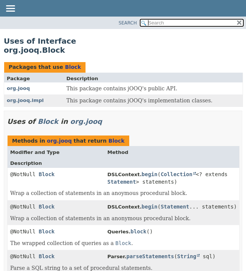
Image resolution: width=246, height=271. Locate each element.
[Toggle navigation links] (10, 9)
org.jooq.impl (25, 100)
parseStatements (150, 256)
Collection (176, 174)
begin (149, 174)
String (186, 256)
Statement (121, 182)
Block (73, 67)
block (139, 231)
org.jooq (18, 88)
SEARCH (128, 23)
